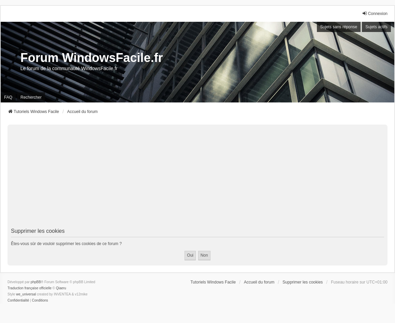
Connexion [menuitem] (374, 13)
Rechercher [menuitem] (31, 97)
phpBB (36, 282)
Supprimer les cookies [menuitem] (302, 282)
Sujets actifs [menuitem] (376, 27)
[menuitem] (18, 300)
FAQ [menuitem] (8, 97)
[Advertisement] (197, 177)
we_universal (26, 294)
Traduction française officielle (30, 288)
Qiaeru (61, 288)
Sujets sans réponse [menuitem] (338, 27)
